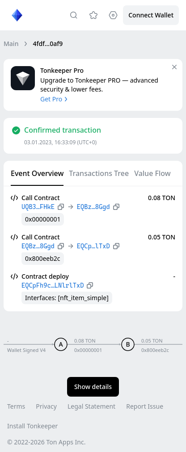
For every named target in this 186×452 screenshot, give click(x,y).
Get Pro (54, 99)
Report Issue (144, 406)
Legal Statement (91, 406)
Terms (16, 406)
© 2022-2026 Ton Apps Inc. (46, 442)
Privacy (46, 406)
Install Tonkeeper (32, 426)
